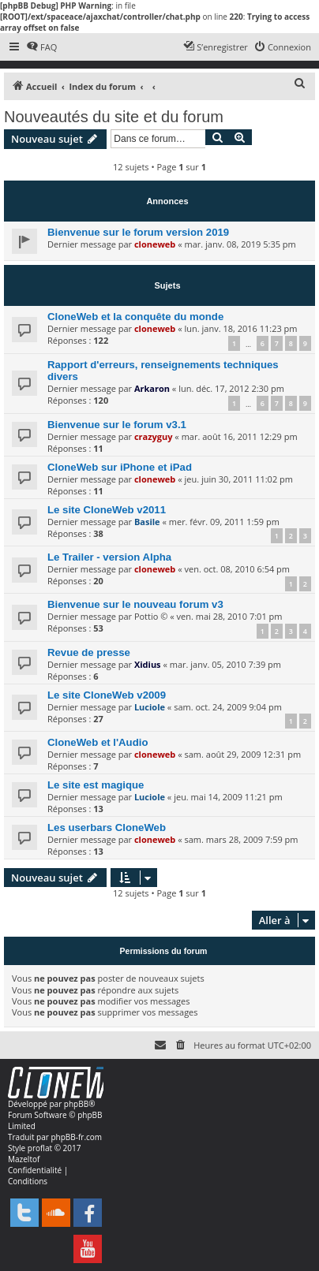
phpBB (76, 1103)
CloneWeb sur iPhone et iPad (119, 467)
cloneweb (154, 244)
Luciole (149, 707)
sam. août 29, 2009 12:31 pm (242, 754)
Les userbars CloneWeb (106, 827)
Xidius (147, 664)
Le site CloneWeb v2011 (106, 510)
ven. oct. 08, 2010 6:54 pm (237, 569)
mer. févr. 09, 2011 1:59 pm (224, 521)
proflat (40, 1148)
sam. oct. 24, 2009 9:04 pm (228, 707)
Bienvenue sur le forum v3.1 (116, 424)
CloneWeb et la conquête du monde (135, 316)
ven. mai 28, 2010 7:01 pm (230, 616)
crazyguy (153, 436)
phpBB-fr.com (76, 1136)
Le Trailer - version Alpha (109, 557)
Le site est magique (95, 785)
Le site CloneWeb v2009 (106, 695)
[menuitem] (41, 47)
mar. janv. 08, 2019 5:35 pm (239, 244)
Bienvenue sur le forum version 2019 (138, 232)
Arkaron (152, 388)
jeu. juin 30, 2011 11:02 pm (238, 479)
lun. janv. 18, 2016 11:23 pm (240, 328)
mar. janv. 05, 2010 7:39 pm (225, 664)
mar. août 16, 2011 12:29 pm (240, 436)
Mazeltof (23, 1159)
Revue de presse (88, 652)
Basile (147, 521)
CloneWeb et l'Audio (97, 742)
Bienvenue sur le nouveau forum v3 (135, 604)
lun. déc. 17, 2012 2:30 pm (231, 388)
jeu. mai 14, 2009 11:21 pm (228, 797)
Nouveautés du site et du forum (113, 116)
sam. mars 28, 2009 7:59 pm (241, 839)
